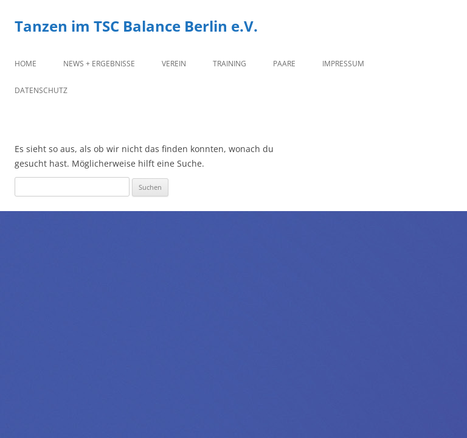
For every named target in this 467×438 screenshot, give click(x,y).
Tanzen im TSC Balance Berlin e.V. (136, 26)
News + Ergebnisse (99, 63)
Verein (174, 63)
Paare (284, 63)
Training (229, 63)
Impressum (343, 63)
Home (25, 63)
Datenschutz (41, 90)
